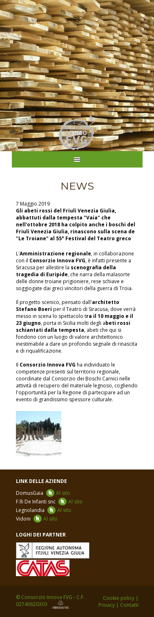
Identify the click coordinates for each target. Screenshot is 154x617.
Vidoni (37, 518)
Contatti (129, 604)
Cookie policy (118, 598)
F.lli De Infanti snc (49, 501)
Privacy (106, 604)
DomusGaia (43, 493)
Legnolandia (43, 510)
